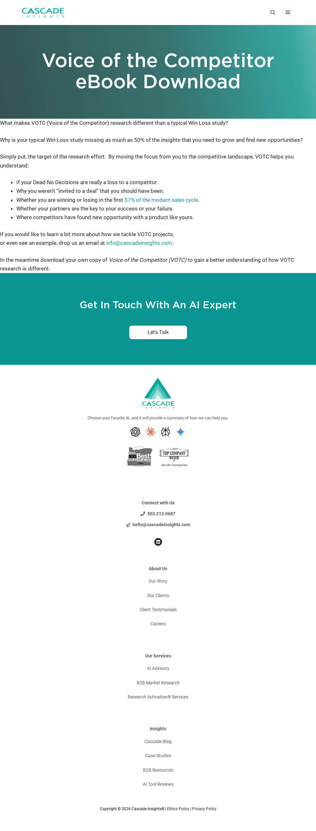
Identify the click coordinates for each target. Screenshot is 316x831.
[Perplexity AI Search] (165, 431)
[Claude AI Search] (150, 431)
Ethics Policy (178, 809)
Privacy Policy (204, 809)
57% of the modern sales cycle (161, 200)
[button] (272, 12)
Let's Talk (158, 332)
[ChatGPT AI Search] (135, 431)
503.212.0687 (161, 513)
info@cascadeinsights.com (138, 243)
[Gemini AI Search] (180, 431)
